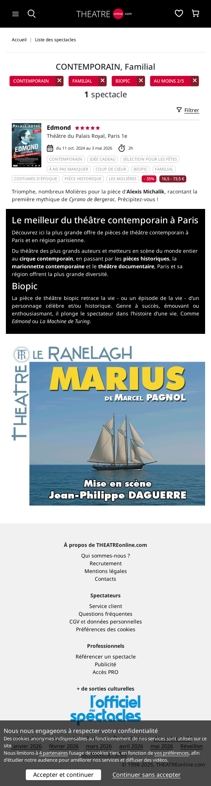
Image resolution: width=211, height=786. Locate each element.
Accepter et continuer (63, 775)
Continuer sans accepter (147, 775)
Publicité (105, 664)
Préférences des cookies (105, 629)
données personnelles (114, 621)
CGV (74, 621)
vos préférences (171, 753)
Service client (105, 605)
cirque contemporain (46, 258)
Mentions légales (105, 570)
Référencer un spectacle (106, 656)
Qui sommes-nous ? (105, 555)
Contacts (105, 578)
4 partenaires (53, 753)
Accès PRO (105, 671)
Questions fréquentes (105, 613)
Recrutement (106, 563)
